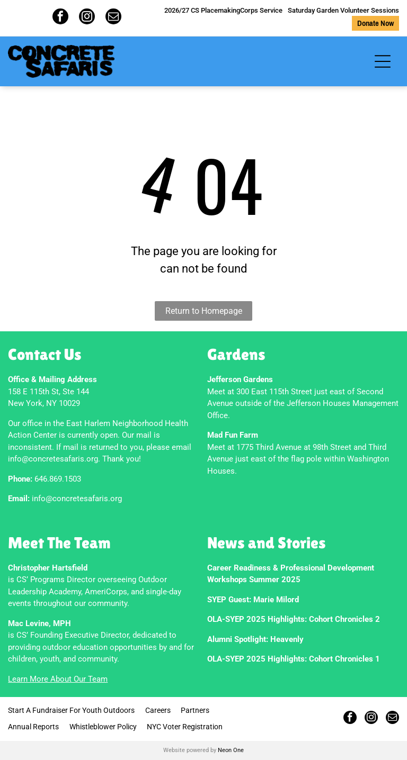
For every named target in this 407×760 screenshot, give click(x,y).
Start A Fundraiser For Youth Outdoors (71, 710)
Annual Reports (33, 726)
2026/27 (176, 10)
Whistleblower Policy (103, 726)
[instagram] (87, 17)
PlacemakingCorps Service (241, 10)
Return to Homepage (203, 311)
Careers (158, 710)
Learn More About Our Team (58, 679)
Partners (195, 710)
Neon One (231, 750)
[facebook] (60, 17)
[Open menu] (383, 61)
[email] (113, 17)
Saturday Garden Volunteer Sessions (343, 10)
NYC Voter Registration (185, 726)
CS (195, 10)
